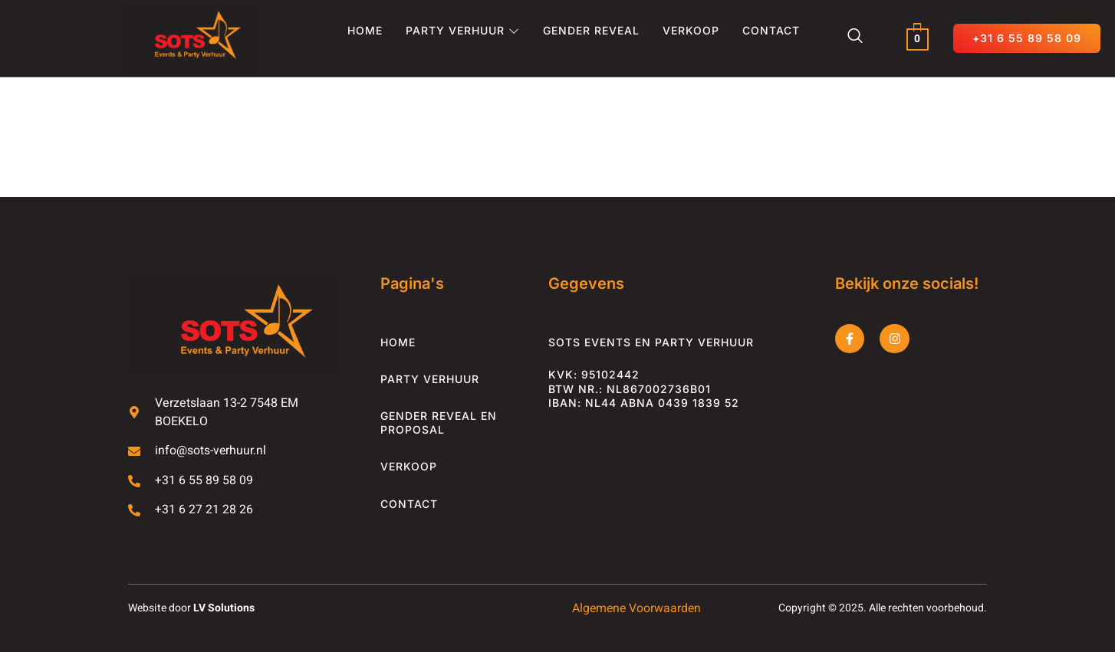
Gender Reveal (591, 30)
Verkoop (691, 30)
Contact (771, 30)
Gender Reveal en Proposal (438, 422)
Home (365, 30)
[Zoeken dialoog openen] (855, 38)
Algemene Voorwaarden (635, 609)
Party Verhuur (463, 30)
